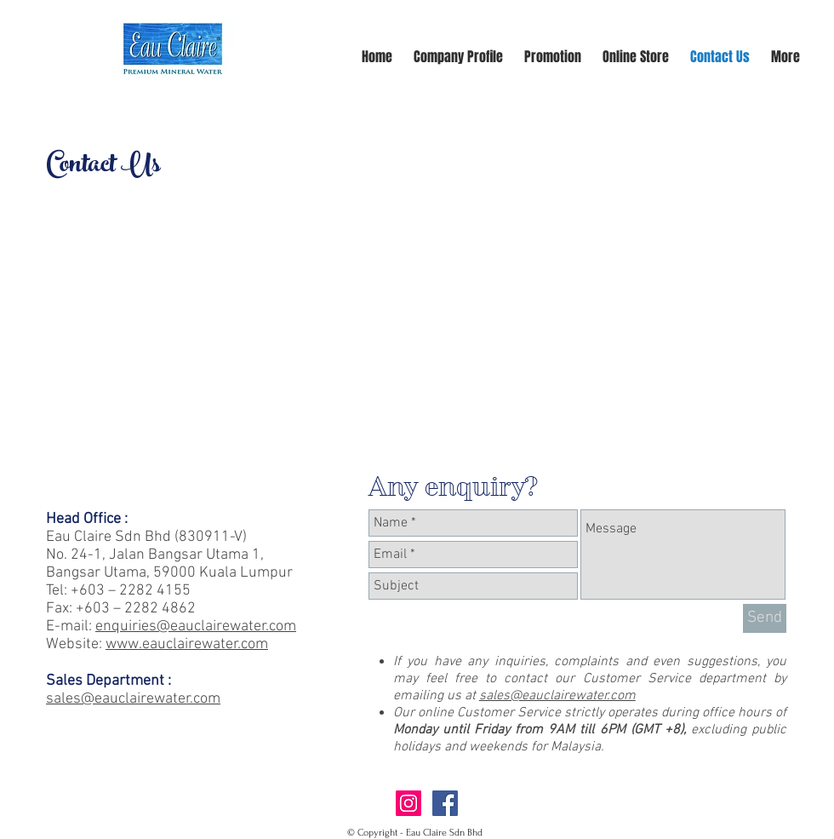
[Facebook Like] (577, 807)
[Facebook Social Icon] (445, 803)
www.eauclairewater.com (187, 644)
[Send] (764, 618)
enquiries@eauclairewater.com (195, 626)
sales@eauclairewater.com (557, 695)
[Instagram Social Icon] (408, 803)
